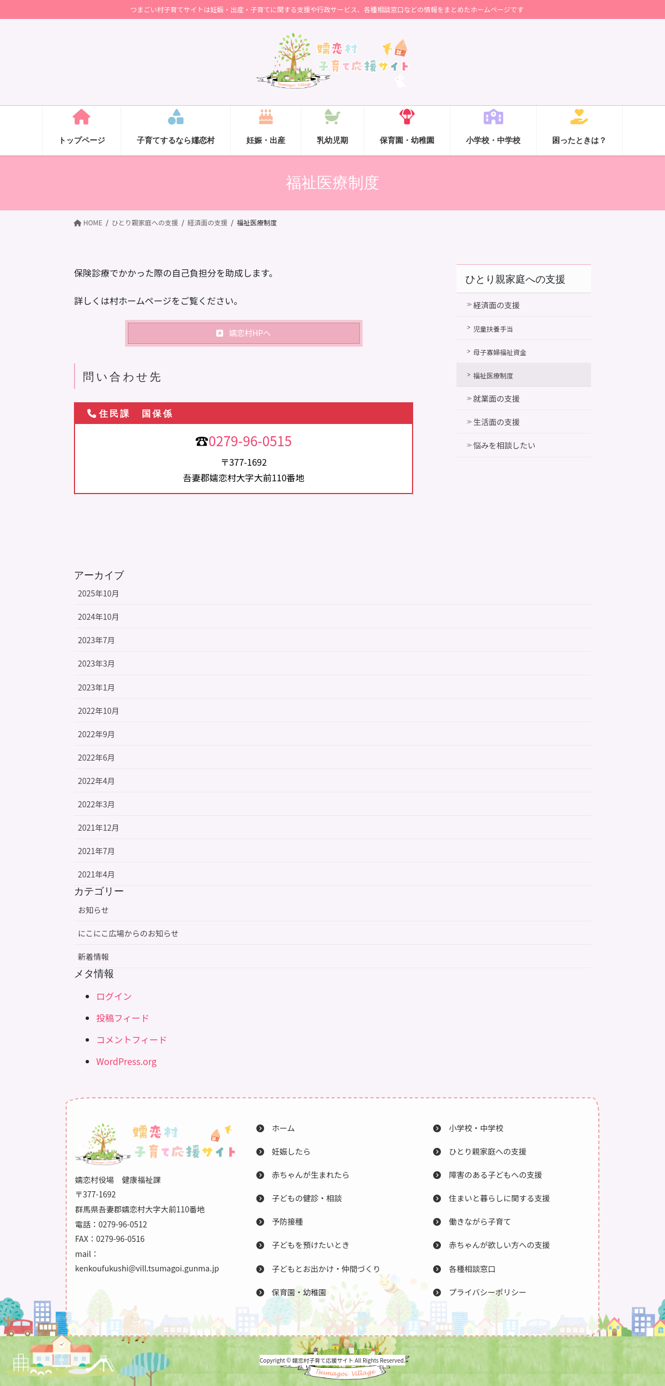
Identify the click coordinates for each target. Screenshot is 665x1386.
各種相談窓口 (464, 1268)
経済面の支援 (496, 304)
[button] (244, 333)
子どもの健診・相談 (299, 1197)
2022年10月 (99, 710)
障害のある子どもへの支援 (487, 1174)
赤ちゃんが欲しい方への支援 (491, 1244)
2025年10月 (99, 593)
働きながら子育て (472, 1221)
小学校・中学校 (468, 1127)
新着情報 (93, 956)
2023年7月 (96, 639)
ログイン (114, 996)
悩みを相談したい (504, 445)
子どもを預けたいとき (303, 1244)
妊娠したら (283, 1151)
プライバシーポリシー (480, 1292)
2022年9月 (96, 733)
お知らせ (93, 909)
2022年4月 (96, 780)
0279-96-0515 (250, 440)
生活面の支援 (496, 421)
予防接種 (279, 1221)
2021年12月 (99, 827)
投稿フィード (123, 1017)
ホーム (275, 1127)
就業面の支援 (496, 398)
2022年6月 (96, 757)
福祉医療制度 (493, 375)
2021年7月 (96, 850)
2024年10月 (99, 616)
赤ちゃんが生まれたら (303, 1174)
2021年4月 (96, 874)
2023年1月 (96, 687)
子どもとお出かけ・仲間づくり (318, 1268)
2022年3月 (96, 804)
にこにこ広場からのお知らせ (128, 933)
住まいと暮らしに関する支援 (491, 1197)
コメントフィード (131, 1039)
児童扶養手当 (493, 328)
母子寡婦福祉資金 (500, 352)
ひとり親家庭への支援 (515, 279)
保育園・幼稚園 (291, 1292)
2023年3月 (96, 663)
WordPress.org (126, 1061)
